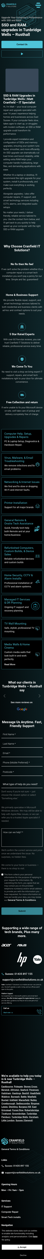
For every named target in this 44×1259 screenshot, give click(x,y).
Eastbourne (7, 1086)
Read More (9, 664)
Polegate (18, 1086)
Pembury (5, 1117)
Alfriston (14, 1089)
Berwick (5, 1089)
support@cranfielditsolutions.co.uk (22, 979)
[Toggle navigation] (38, 5)
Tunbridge (32, 1113)
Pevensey (34, 1089)
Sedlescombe (23, 1103)
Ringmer (35, 1103)
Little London (8, 1120)
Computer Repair (9, 1212)
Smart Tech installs (11, 1217)
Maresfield (24, 1100)
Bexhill (25, 1093)
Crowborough (8, 1103)
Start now (8, 1012)
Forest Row (17, 1110)
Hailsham (6, 1093)
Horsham (33, 1117)
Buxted (4, 1100)
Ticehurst (6, 1113)
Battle (24, 1096)
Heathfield (35, 1093)
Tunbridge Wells (19, 1117)
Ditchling (13, 1106)
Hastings (16, 1093)
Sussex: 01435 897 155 (19, 973)
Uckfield (14, 1100)
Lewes (4, 1106)
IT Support (6, 1206)
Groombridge (18, 1113)
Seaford (24, 1089)
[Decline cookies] (22, 1255)
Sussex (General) (24, 1120)
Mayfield (32, 1096)
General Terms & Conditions (22, 900)
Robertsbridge (32, 1110)
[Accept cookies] (22, 1247)
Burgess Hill (25, 1106)
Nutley (33, 1100)
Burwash (15, 1096)
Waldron (5, 1096)
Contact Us (22, 44)
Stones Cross (30, 1086)
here (35, 1236)
